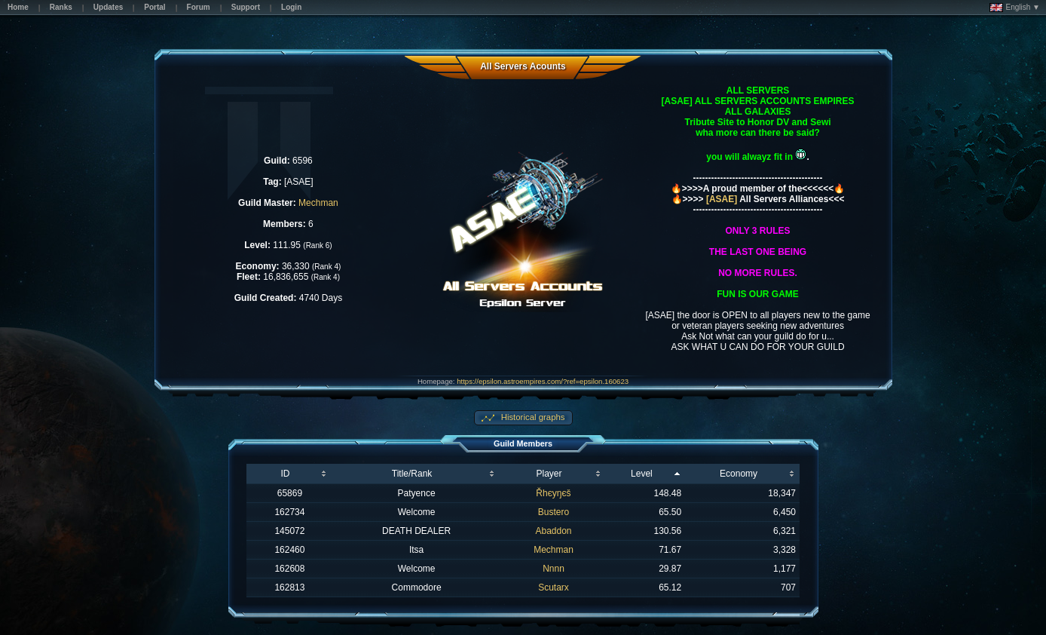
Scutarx (553, 587)
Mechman (318, 203)
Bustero (553, 512)
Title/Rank (412, 473)
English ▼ (1014, 7)
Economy (738, 473)
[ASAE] (722, 199)
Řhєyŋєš (553, 493)
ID (284, 473)
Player (548, 473)
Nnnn (553, 568)
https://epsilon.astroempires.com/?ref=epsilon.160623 (543, 381)
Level (642, 473)
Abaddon (553, 531)
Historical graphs (532, 417)
